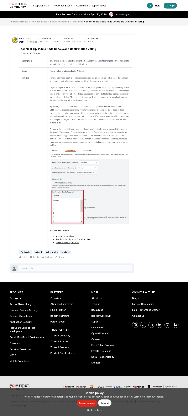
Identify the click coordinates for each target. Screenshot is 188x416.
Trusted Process (59, 341)
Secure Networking (59, 21)
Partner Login (57, 321)
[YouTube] (151, 325)
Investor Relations (101, 351)
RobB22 (23, 38)
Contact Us (138, 315)
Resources (97, 309)
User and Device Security (24, 310)
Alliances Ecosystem (61, 304)
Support (95, 321)
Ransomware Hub (101, 315)
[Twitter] (143, 325)
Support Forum (41, 5)
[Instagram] (167, 325)
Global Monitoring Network (67, 242)
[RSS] (175, 325)
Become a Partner (60, 315)
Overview (15, 343)
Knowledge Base (39, 21)
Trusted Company (60, 335)
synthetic (65, 252)
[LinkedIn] (159, 325)
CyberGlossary (99, 333)
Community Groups (86, 5)
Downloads (97, 327)
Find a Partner (58, 309)
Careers (95, 339)
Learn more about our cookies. (149, 396)
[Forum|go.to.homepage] (20, 6)
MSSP (13, 355)
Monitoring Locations (65, 236)
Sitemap (95, 362)
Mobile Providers (19, 361)
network (38, 252)
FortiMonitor (77, 21)
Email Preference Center (146, 309)
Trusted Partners (59, 347)
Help (157, 5)
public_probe (52, 252)
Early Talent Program (102, 345)
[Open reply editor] (72, 268)
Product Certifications (62, 353)
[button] (170, 6)
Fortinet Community (19, 21)
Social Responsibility (102, 356)
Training (95, 304)
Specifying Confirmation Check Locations (73, 239)
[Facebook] (135, 325)
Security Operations (21, 316)
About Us (96, 298)
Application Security (21, 321)
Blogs (103, 5)
